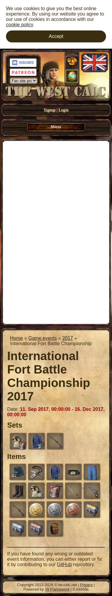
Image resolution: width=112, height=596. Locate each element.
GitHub (64, 564)
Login (63, 110)
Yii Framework (57, 589)
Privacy (86, 585)
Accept (56, 36)
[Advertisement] (56, 231)
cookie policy (19, 24)
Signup (50, 110)
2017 (67, 338)
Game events (42, 338)
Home (16, 338)
